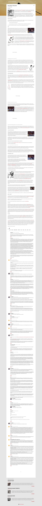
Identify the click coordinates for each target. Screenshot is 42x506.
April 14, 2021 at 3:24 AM (15, 435)
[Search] (35, 2)
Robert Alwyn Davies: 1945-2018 (11, 495)
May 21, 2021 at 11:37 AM (22, 439)
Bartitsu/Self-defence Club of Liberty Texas (15, 439)
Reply (11, 258)
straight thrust (29, 11)
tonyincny (11, 445)
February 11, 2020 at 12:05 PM (15, 426)
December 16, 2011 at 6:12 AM (16, 313)
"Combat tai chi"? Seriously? (11, 480)
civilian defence (13, 165)
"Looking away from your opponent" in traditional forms (14, 488)
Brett (10, 305)
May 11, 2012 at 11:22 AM (16, 368)
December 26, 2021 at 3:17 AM (15, 445)
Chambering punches (10, 35)
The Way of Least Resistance (12, 1)
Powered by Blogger (21, 504)
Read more (33, 486)
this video (15, 339)
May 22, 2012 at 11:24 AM (18, 398)
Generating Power (17, 190)
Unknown (11, 435)
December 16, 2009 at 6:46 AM (16, 279)
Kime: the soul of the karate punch (25, 127)
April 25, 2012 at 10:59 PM (17, 344)
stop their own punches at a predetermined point (22, 108)
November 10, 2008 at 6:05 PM (16, 238)
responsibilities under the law (27, 178)
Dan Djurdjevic (11, 296)
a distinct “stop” (20, 76)
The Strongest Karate (12, 344)
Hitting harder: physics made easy (22, 69)
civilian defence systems (30, 206)
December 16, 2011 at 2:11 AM (14, 305)
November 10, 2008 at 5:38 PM (16, 232)
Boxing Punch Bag (12, 316)
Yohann (11, 426)
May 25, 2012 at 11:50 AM (18, 406)
